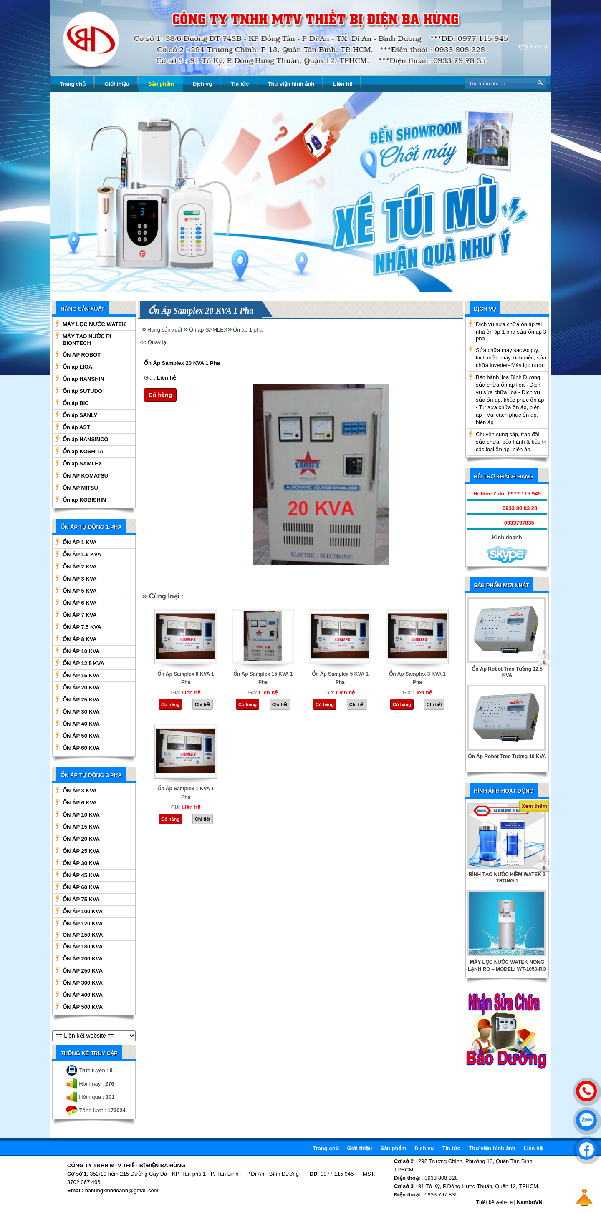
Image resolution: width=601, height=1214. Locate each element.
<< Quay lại (153, 342)
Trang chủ (73, 84)
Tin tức (240, 84)
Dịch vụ (202, 84)
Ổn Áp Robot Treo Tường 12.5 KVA (507, 672)
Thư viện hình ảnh (291, 84)
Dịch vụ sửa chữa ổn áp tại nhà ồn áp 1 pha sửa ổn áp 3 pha (511, 331)
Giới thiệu (116, 84)
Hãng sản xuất (164, 330)
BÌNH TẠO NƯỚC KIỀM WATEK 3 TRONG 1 (507, 878)
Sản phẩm (161, 84)
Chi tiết (202, 704)
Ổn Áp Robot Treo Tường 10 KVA (507, 756)
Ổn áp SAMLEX (208, 330)
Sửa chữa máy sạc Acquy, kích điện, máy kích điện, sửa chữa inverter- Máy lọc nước (511, 357)
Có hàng (160, 395)
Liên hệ (342, 84)
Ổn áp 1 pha (248, 330)
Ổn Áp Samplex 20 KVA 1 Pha (182, 363)
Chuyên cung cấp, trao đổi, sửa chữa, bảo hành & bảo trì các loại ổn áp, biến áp (511, 441)
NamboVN (530, 1202)
